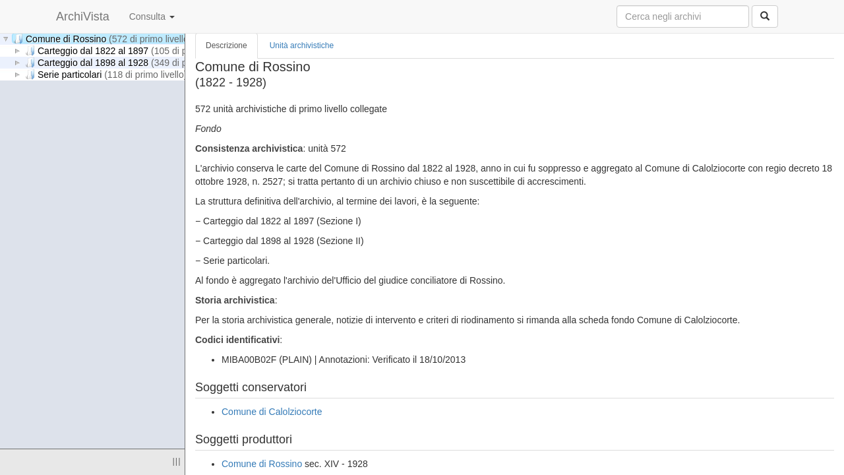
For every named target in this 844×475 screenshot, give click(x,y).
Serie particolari (106, 74)
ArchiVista (82, 16)
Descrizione (226, 45)
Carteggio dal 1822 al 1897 (129, 50)
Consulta (152, 16)
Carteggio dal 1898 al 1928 (129, 62)
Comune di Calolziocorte (272, 411)
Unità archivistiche (302, 45)
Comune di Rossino (102, 39)
